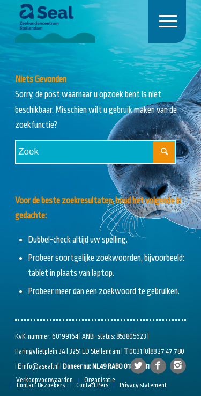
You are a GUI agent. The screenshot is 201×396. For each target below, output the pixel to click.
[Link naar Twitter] (138, 366)
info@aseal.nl (40, 366)
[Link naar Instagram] (178, 366)
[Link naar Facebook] (158, 366)
